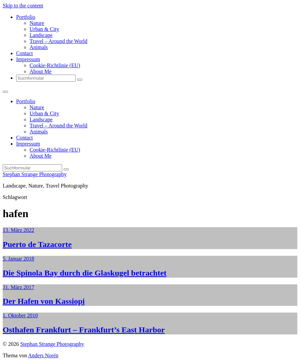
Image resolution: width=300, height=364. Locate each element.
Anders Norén (43, 355)
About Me (40, 71)
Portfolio (25, 17)
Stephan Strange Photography (35, 174)
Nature (37, 23)
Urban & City (44, 29)
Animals (39, 47)
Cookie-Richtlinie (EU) (55, 65)
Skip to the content (23, 5)
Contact (24, 53)
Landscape (41, 35)
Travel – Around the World (58, 41)
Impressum (28, 59)
